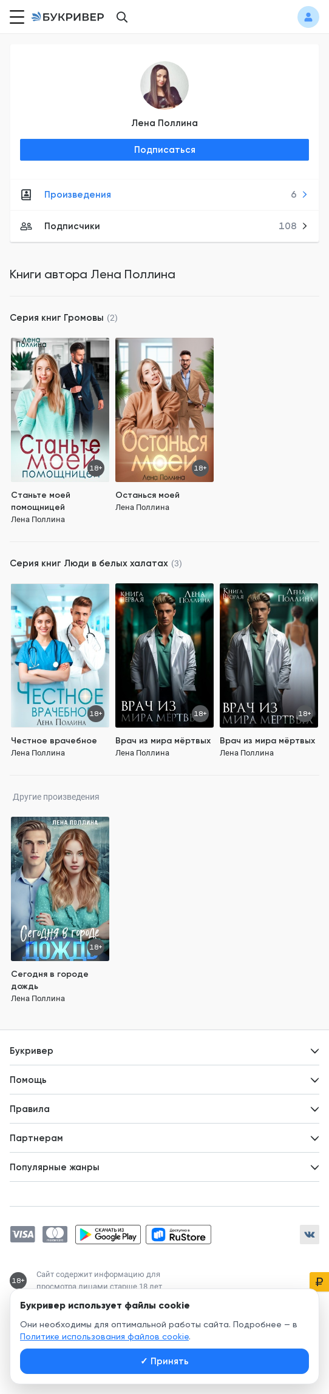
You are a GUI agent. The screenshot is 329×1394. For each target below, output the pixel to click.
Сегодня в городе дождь (50, 980)
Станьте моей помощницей (40, 501)
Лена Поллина (164, 123)
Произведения (164, 195)
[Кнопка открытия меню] (16, 17)
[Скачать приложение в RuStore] (178, 1234)
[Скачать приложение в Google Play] (108, 1234)
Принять (164, 1361)
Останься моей (147, 495)
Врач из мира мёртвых (163, 741)
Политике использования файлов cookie (104, 1336)
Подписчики (164, 226)
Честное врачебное (54, 741)
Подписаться (164, 149)
